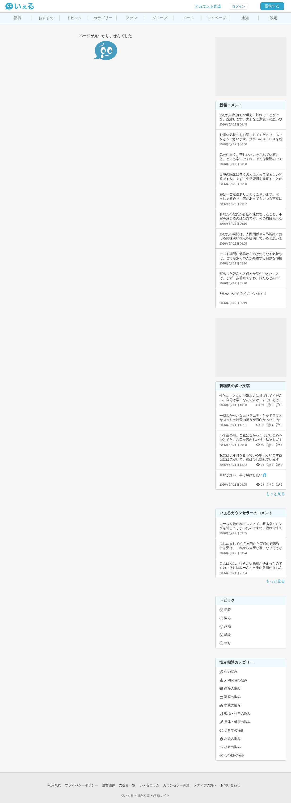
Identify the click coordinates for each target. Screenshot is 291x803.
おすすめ (46, 18)
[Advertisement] (250, 66)
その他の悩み (234, 755)
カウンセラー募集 (176, 785)
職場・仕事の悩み (237, 713)
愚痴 (227, 626)
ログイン (238, 6)
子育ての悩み (234, 730)
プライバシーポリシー (81, 785)
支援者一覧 (127, 785)
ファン (131, 18)
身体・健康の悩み (237, 722)
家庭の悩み (232, 697)
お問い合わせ (230, 785)
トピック (74, 18)
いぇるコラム (149, 785)
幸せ (227, 643)
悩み (227, 618)
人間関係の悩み (235, 680)
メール (188, 18)
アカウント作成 (208, 6)
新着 (17, 18)
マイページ (216, 18)
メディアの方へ (205, 785)
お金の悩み (232, 738)
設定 (273, 18)
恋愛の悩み (232, 688)
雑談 (227, 635)
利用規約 (54, 785)
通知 (245, 18)
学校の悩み (232, 705)
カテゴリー (102, 18)
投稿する (272, 6)
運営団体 (108, 785)
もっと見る (275, 494)
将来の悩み (232, 747)
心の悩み (230, 671)
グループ (159, 18)
